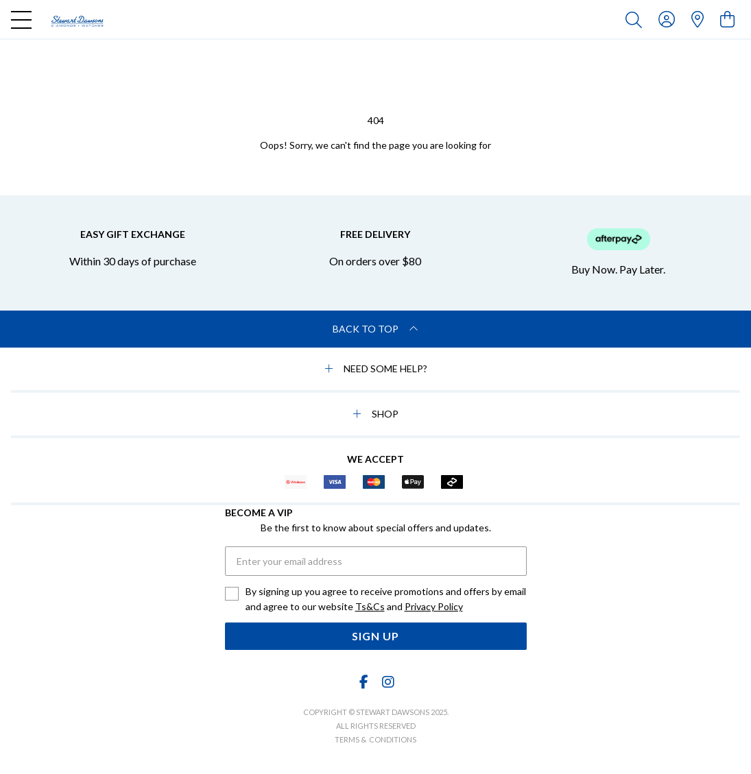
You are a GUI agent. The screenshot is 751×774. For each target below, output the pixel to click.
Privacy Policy (434, 606)
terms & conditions (375, 739)
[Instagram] (387, 681)
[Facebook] (363, 681)
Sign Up (375, 635)
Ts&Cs (370, 606)
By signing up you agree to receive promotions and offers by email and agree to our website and (386, 599)
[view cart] (727, 19)
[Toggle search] (636, 19)
